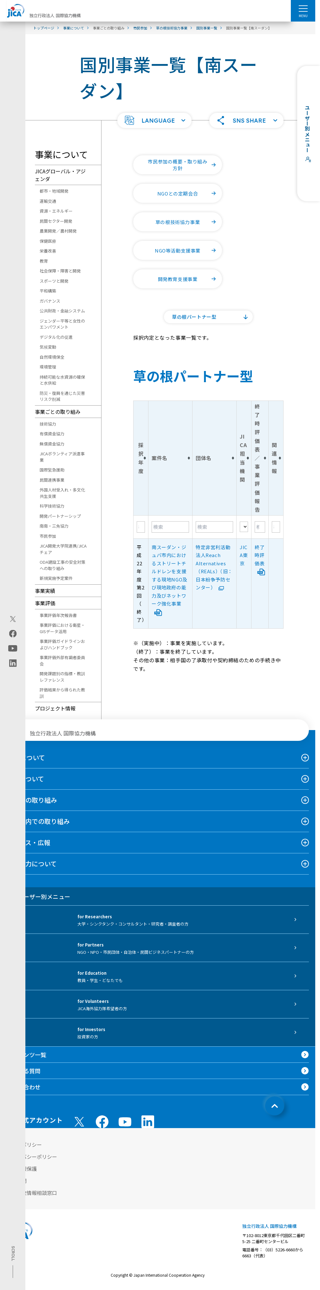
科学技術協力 (52, 506)
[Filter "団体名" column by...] (214, 527)
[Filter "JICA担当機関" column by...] (244, 527)
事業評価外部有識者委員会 (62, 660)
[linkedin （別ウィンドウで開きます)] (147, 1121)
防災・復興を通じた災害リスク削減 (62, 396)
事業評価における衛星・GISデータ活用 (62, 628)
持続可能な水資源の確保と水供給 (62, 380)
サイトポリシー (24, 1144)
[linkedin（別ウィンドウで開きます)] (12, 663)
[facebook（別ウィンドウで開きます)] (12, 633)
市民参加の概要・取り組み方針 (185, 164)
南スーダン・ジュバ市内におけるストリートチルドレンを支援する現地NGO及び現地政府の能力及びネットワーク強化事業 (169, 579)
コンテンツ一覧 (26, 1054)
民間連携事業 (52, 480)
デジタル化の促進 (56, 337)
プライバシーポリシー (31, 1156)
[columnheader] (141, 458)
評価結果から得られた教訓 (62, 693)
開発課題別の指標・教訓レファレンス (62, 677)
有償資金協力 (52, 434)
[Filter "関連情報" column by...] (276, 527)
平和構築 (48, 291)
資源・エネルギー (56, 211)
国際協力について (31, 863)
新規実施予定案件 (56, 578)
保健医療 (48, 241)
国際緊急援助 (52, 470)
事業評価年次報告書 (58, 615)
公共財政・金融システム (62, 311)
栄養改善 (48, 251)
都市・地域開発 (54, 191)
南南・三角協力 (54, 526)
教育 (44, 261)
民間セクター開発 (56, 221)
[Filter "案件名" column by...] (170, 527)
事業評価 (45, 603)
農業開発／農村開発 (58, 231)
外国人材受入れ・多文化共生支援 (62, 493)
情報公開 (16, 1180)
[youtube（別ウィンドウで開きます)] (12, 648)
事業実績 (45, 590)
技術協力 (48, 424)
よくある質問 (23, 1071)
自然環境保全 (52, 357)
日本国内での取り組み (38, 821)
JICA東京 (244, 555)
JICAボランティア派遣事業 (62, 457)
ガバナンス (50, 301)
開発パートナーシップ (60, 516)
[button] (154, 120)
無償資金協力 (52, 444)
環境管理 (48, 367)
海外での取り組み (31, 800)
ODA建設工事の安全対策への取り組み (62, 565)
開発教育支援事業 (190, 278)
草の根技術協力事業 (188, 221)
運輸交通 (48, 201)
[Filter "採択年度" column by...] (141, 527)
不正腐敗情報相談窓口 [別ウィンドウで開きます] (31, 1193)
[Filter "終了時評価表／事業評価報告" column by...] (260, 527)
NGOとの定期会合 (189, 193)
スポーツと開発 (54, 281)
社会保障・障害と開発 (60, 271)
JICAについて (25, 757)
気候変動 (48, 347)
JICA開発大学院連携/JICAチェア (63, 549)
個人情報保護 (21, 1168)
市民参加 (48, 536)
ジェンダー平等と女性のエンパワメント (62, 324)
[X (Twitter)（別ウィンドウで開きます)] (12, 619)
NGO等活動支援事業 (188, 250)
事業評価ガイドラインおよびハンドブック (62, 644)
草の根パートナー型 (194, 316)
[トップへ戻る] (274, 1105)
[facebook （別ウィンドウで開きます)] (102, 1121)
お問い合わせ (23, 1087)
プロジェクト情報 (55, 708)
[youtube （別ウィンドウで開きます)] (125, 1121)
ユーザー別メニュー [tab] (38, 896)
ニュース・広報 (28, 842)
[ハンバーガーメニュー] (303, 8)
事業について (25, 778)
